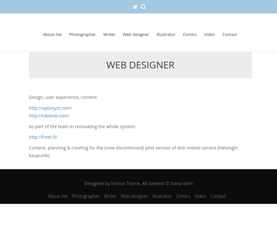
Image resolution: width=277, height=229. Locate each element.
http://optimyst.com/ (50, 108)
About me (52, 34)
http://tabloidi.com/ (49, 116)
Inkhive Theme (125, 183)
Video (209, 34)
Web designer (136, 34)
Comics (190, 34)
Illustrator (166, 34)
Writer (109, 34)
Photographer (82, 34)
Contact (229, 34)
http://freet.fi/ (43, 137)
